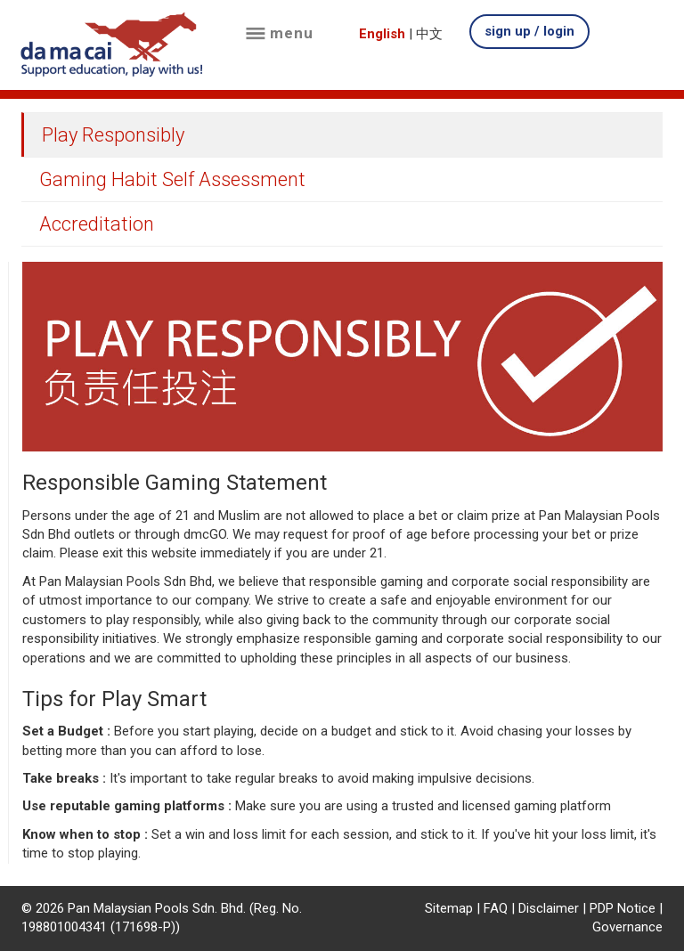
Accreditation (96, 224)
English (382, 34)
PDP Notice (623, 908)
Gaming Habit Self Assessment (172, 179)
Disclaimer (548, 908)
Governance (627, 927)
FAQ (496, 908)
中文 (429, 34)
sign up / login (529, 31)
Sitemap (449, 908)
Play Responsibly (113, 135)
